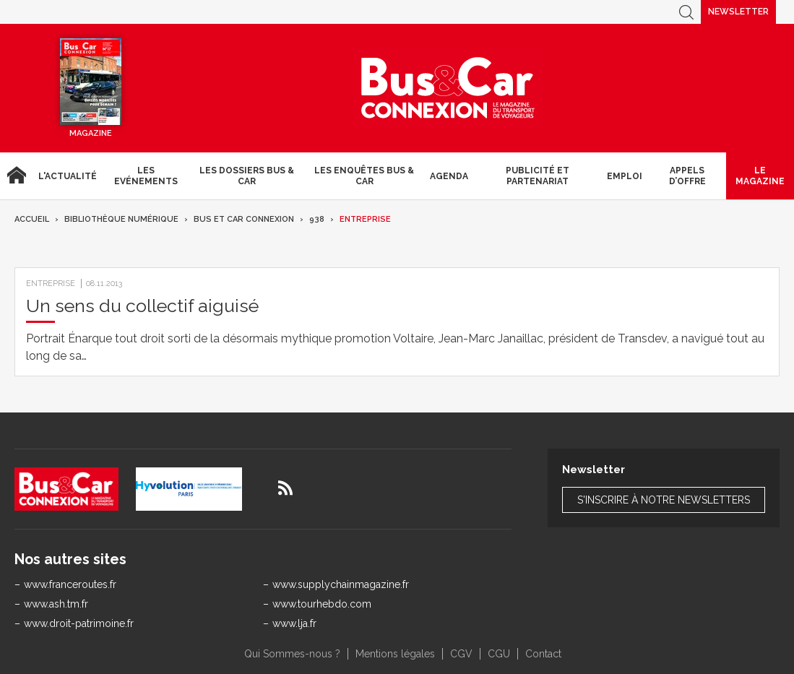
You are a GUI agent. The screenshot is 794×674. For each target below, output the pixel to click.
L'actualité (67, 176)
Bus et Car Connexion (244, 219)
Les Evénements (146, 175)
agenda (449, 176)
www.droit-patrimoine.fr (79, 623)
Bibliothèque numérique (121, 219)
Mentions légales (395, 654)
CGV (461, 654)
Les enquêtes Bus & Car (364, 175)
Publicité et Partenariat (537, 175)
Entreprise (365, 219)
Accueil (16, 175)
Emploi (624, 176)
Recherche (686, 12)
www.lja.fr (294, 623)
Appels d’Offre (687, 175)
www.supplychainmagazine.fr (340, 584)
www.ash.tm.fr (56, 604)
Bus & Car (448, 88)
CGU (499, 654)
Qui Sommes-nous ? (292, 654)
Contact (543, 654)
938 (316, 219)
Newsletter (738, 12)
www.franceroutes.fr (70, 584)
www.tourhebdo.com (321, 604)
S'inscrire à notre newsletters (663, 500)
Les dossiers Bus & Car (246, 175)
